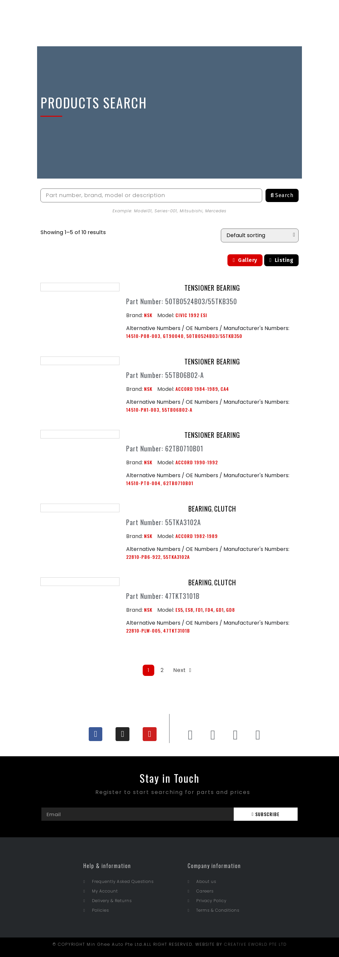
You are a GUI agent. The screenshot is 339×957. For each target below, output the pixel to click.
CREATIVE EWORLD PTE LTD (255, 944)
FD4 (209, 609)
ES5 (179, 609)
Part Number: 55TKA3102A (163, 522)
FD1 (199, 609)
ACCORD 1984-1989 (196, 388)
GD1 (220, 609)
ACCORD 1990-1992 (196, 462)
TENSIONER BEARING (212, 288)
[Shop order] (260, 235)
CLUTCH (225, 509)
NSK (148, 315)
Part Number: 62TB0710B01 (164, 448)
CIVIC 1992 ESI (191, 315)
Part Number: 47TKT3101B (163, 596)
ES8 (189, 609)
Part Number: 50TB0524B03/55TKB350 (181, 301)
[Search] (282, 195)
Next (183, 670)
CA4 (224, 388)
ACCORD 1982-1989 (196, 535)
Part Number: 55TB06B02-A (165, 375)
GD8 (230, 609)
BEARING (200, 509)
